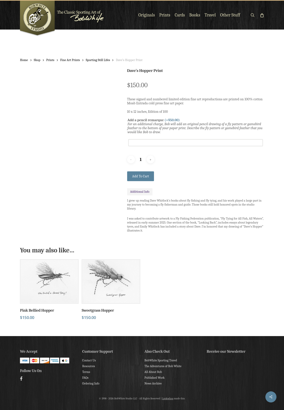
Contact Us (89, 360)
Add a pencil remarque (154, 120)
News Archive (153, 383)
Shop (37, 60)
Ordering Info (90, 383)
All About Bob (153, 372)
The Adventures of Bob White (162, 366)
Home (24, 60)
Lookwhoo (168, 398)
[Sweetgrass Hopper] (111, 281)
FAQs (85, 378)
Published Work (154, 378)
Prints (50, 60)
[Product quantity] (141, 159)
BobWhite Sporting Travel (160, 360)
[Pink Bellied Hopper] (49, 281)
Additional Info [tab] (140, 192)
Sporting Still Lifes (98, 60)
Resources (88, 366)
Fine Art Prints (70, 60)
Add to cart (140, 176)
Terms (86, 372)
